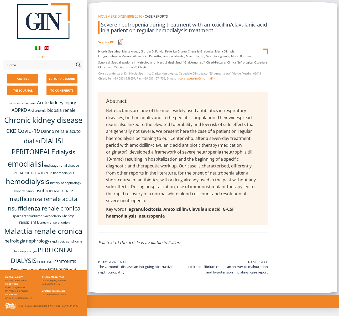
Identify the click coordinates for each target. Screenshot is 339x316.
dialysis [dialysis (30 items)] (65, 152)
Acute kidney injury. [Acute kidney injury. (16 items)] (57, 102)
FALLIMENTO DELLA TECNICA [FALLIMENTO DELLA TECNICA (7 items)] (32, 173)
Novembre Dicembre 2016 (120, 16)
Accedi (43, 56)
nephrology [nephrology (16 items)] (37, 241)
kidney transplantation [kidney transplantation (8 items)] (53, 222)
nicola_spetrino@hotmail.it (196, 78)
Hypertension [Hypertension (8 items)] (24, 191)
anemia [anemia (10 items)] (40, 110)
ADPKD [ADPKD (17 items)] (19, 110)
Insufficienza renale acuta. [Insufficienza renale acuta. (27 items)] (43, 199)
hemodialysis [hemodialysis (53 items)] (27, 181)
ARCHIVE (23, 79)
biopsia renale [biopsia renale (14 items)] (61, 110)
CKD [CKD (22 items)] (11, 130)
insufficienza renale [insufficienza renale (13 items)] (53, 190)
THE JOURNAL (23, 90)
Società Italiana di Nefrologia (46, 305)
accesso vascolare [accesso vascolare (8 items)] (22, 103)
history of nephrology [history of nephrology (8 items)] (65, 183)
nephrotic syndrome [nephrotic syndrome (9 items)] (66, 241)
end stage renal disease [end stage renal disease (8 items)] (61, 165)
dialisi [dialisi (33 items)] (32, 141)
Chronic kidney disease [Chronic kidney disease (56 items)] (43, 120)
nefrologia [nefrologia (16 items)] (14, 241)
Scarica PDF (107, 42)
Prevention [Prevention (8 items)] (19, 269)
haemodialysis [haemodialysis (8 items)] (63, 173)
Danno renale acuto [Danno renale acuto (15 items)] (61, 131)
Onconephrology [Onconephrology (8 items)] (25, 251)
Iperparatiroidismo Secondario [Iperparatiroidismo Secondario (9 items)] (37, 216)
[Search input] (39, 65)
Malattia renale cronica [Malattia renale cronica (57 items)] (43, 231)
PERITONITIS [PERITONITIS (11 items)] (65, 261)
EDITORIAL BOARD (62, 79)
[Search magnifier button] (78, 65)
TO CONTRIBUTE (61, 90)
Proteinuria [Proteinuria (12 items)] (58, 269)
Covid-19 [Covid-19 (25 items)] (29, 130)
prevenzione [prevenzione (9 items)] (37, 269)
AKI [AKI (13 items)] (31, 110)
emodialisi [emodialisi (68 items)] (25, 164)
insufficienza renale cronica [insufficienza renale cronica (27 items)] (43, 208)
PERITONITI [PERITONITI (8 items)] (45, 262)
